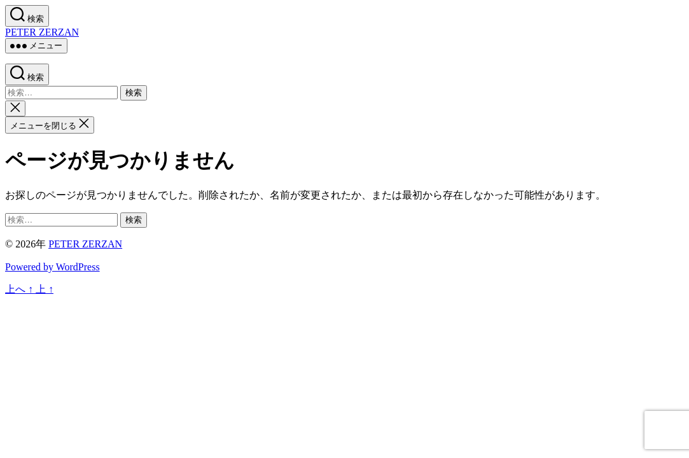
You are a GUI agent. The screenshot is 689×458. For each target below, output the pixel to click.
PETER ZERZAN (42, 32)
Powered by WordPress (52, 266)
